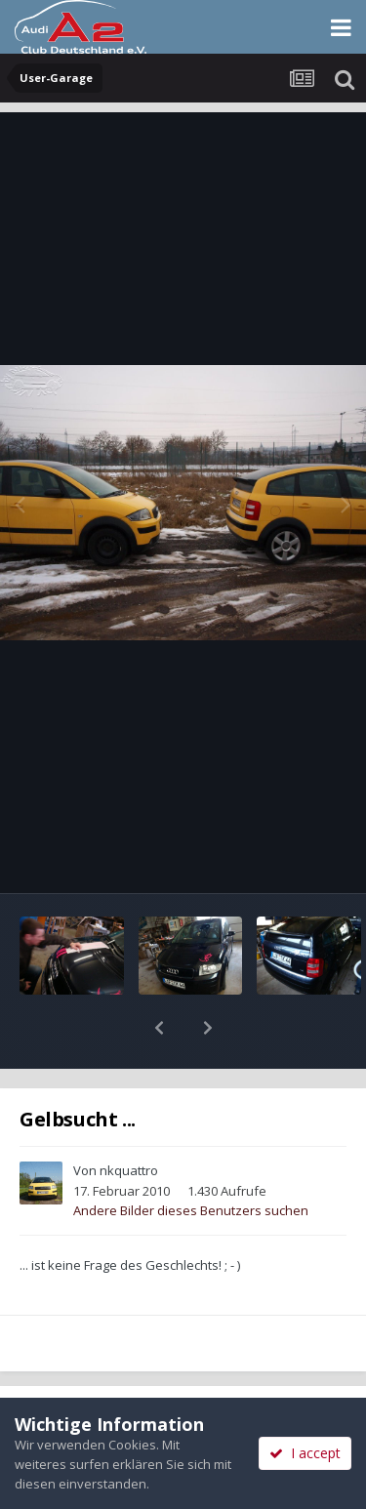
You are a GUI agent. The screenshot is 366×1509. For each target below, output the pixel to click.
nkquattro (129, 1119)
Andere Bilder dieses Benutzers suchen (190, 1159)
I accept (305, 1453)
